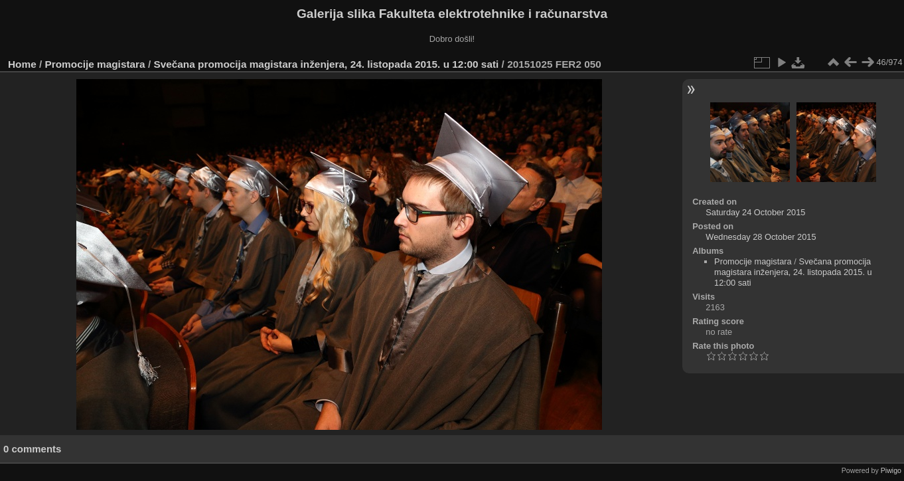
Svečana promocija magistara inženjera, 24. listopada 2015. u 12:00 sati (325, 64)
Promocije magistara (95, 64)
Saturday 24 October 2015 (755, 212)
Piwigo (891, 470)
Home (22, 64)
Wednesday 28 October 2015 (761, 237)
